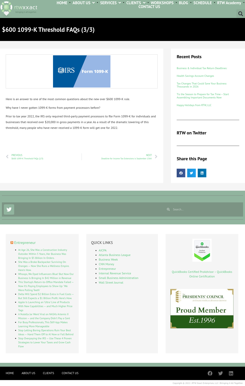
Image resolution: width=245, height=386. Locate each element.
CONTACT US (149, 7)
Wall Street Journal (111, 282)
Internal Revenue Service (115, 273)
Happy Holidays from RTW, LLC (194, 105)
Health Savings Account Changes (195, 76)
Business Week (108, 259)
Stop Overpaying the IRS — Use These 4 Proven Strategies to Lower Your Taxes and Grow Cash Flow (45, 342)
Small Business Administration (118, 278)
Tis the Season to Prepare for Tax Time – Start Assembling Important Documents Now (203, 95)
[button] (240, 13)
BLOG (183, 3)
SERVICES (110, 3)
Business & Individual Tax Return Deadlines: (202, 68)
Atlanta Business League (115, 255)
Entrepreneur (25, 242)
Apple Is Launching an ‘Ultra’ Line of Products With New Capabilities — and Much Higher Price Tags (45, 306)
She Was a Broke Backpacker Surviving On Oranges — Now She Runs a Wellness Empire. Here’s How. (43, 266)
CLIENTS (135, 3)
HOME (62, 3)
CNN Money (106, 264)
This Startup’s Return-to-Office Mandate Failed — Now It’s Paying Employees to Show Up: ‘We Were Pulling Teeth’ (46, 286)
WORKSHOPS (162, 3)
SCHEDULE (203, 3)
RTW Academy (229, 3)
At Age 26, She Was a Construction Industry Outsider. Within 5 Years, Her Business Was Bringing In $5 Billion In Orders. (42, 254)
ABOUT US (84, 3)
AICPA (102, 250)
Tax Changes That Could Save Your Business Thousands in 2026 (201, 85)
